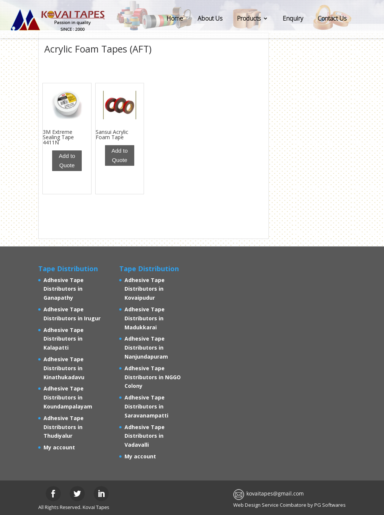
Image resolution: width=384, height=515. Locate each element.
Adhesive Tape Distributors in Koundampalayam (68, 397)
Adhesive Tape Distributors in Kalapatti (64, 338)
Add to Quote (67, 161)
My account (59, 447)
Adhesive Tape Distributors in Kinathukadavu (64, 368)
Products (249, 18)
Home (174, 18)
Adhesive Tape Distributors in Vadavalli (144, 436)
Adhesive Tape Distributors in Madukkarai (144, 318)
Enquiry (293, 18)
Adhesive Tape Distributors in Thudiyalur (64, 427)
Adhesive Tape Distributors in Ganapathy (64, 289)
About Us (210, 18)
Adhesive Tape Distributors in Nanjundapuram (146, 347)
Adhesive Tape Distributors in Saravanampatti (146, 406)
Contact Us (332, 18)
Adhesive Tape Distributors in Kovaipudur (144, 289)
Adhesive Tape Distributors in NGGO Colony (152, 377)
